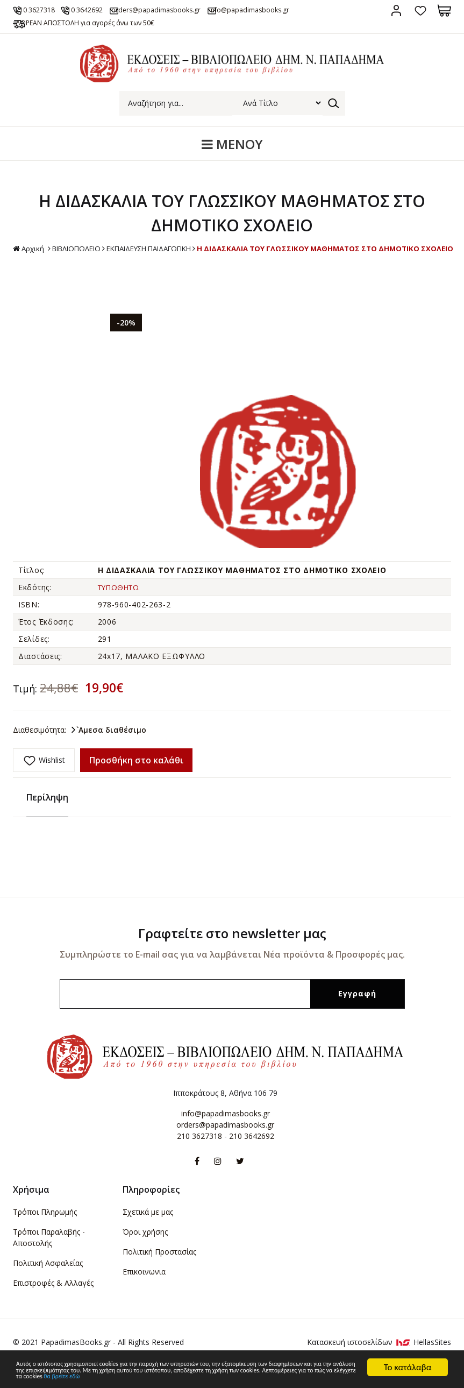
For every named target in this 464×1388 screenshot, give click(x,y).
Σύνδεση (396, 10)
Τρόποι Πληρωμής (45, 1230)
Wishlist (52, 783)
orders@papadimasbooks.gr (188, 10)
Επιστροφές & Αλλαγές (53, 1301)
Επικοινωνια (144, 1290)
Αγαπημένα (420, 10)
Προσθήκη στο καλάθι (136, 784)
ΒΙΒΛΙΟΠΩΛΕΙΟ (198, 261)
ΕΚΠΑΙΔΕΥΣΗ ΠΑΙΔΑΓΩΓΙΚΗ (280, 261)
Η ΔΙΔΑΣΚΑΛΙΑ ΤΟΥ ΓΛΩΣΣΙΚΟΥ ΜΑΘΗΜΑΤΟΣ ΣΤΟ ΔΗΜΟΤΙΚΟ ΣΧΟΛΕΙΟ (232, 273)
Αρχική (147, 261)
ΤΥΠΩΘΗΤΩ (121, 611)
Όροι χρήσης (145, 1250)
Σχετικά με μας (148, 1230)
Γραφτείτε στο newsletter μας (232, 952)
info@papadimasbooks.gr (225, 1132)
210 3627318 (46, 10)
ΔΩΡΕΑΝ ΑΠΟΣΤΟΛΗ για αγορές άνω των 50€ (95, 35)
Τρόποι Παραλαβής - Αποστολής (49, 1255)
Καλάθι (444, 10)
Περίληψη (47, 816)
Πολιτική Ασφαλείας (48, 1281)
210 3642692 (104, 10)
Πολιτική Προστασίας (159, 1270)
